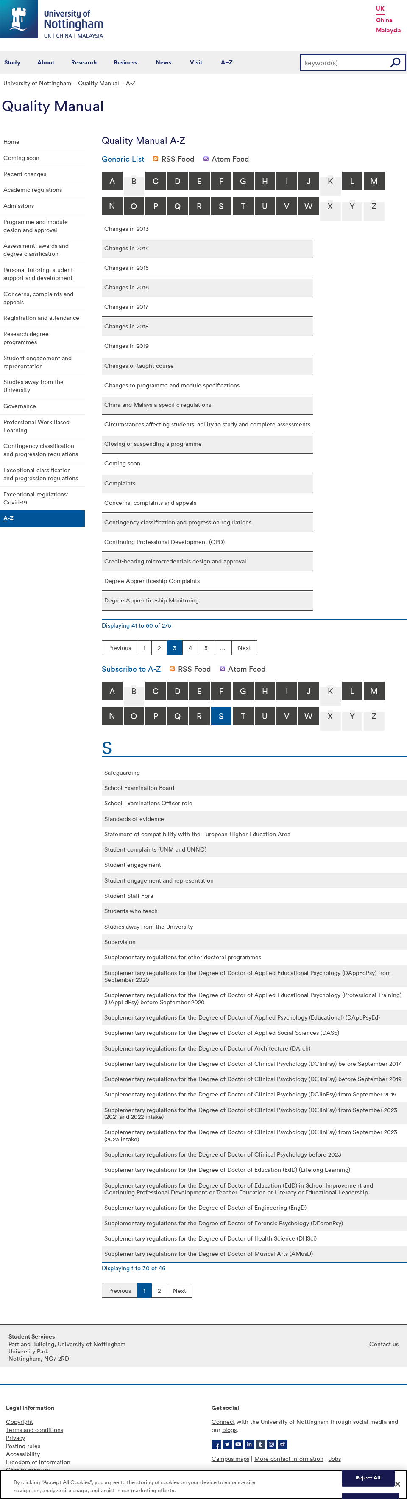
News (163, 62)
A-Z (8, 518)
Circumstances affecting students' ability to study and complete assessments (207, 424)
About (45, 62)
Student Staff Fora (128, 895)
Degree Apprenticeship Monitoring (151, 600)
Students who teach (131, 911)
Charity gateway (28, 1470)
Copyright (19, 1422)
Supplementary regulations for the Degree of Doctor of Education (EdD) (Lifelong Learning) (227, 1170)
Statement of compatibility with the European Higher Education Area (197, 834)
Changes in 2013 (126, 228)
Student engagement (132, 864)
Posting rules (23, 1446)
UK (380, 8)
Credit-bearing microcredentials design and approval (175, 561)
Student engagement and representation (37, 362)
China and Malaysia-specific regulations (157, 405)
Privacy (15, 1438)
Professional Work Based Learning (36, 426)
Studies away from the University (33, 386)
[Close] (397, 1488)
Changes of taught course (139, 365)
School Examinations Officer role (148, 803)
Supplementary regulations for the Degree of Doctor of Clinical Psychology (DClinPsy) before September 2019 (252, 1079)
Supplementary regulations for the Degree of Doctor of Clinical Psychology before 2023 (222, 1154)
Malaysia (388, 30)
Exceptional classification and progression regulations (40, 474)
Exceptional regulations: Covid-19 (35, 498)
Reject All (368, 1482)
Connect (223, 1422)
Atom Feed (230, 159)
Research (84, 62)
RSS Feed (178, 159)
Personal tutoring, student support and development (38, 274)
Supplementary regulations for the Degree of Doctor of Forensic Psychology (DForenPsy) (223, 1223)
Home (11, 141)
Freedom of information (38, 1462)
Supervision (120, 942)
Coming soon (21, 158)
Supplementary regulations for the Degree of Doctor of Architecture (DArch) (207, 1048)
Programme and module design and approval (35, 226)
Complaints (119, 483)
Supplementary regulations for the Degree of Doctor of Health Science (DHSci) (210, 1238)
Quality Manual (98, 83)
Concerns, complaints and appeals (38, 298)
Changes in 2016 (126, 287)
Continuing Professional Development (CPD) (164, 542)
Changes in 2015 (126, 267)
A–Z (227, 62)
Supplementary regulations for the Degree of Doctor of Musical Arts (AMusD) (208, 1254)
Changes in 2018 (126, 326)
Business (125, 62)
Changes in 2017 (126, 307)
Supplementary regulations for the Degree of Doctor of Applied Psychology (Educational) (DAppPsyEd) (242, 1017)
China (384, 20)
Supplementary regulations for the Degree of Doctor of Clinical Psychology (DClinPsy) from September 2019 (250, 1094)
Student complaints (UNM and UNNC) (155, 849)
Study (12, 62)
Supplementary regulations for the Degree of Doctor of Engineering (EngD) (205, 1207)
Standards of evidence (134, 819)
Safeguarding (122, 772)
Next (244, 648)
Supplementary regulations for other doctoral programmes (182, 957)
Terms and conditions (34, 1430)
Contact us (384, 1344)
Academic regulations (32, 189)
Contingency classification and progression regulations (40, 450)
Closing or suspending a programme (153, 444)
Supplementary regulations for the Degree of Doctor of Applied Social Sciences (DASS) (221, 1032)
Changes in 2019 (126, 346)
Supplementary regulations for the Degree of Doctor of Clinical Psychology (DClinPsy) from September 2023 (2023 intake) (250, 1135)
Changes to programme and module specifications (172, 385)
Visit (196, 62)
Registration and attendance (41, 318)
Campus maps (230, 1458)
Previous (119, 648)
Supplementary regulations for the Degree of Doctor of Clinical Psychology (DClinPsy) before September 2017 (252, 1063)
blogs (229, 1430)
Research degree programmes (26, 338)
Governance (19, 406)
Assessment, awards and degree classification (36, 249)
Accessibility (23, 1454)
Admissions (18, 206)
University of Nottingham (37, 83)
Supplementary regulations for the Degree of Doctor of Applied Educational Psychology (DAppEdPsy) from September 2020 (247, 976)
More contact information (288, 1458)
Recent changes (24, 174)
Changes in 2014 (126, 248)
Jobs (335, 1458)
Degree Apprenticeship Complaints (152, 581)
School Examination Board (139, 788)
